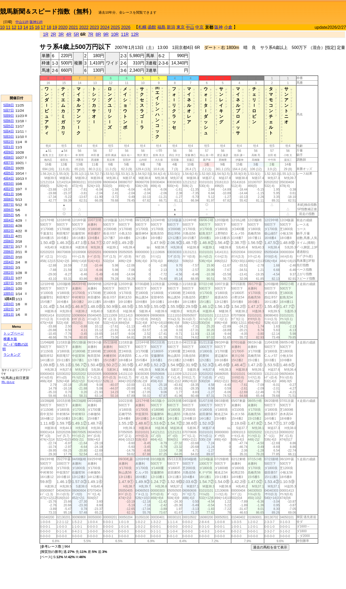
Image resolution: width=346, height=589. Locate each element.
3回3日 (8, 225)
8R (98, 34)
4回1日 (8, 194)
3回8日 (8, 199)
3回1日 (8, 236)
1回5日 (8, 294)
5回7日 (8, 110)
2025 (115, 27)
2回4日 (8, 262)
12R (135, 34)
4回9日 (8, 152)
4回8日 (8, 157)
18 (49, 27)
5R (76, 34)
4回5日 (8, 173)
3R (61, 34)
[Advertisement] (285, 9)
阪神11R (36, 22)
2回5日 (8, 257)
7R (90, 34)
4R (68, 34)
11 (8, 27)
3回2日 (8, 231)
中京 (199, 27)
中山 (190, 27)
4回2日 (8, 189)
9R (106, 34)
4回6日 (8, 168)
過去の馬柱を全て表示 (270, 547)
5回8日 (8, 105)
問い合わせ (8, 382)
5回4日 (8, 131)
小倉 (228, 27)
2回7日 (8, 246)
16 (37, 27)
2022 (84, 27)
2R (53, 34)
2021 (73, 27)
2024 (105, 27)
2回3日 (8, 267)
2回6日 (8, 252)
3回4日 (8, 220)
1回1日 (8, 314)
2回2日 (8, 273)
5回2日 (8, 142)
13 (20, 27)
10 (2, 27)
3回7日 (8, 205)
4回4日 (8, 178)
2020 (63, 27)
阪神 (218, 27)
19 (54, 27)
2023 (94, 27)
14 (25, 27)
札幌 (142, 27)
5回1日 (8, 147)
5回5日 (8, 126)
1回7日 (8, 283)
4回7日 (8, 163)
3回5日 (8, 215)
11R (125, 34)
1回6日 (8, 288)
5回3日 (8, 136)
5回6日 (8, 121)
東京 (180, 27)
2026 (126, 27)
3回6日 (8, 210)
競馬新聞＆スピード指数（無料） (47, 11)
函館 (152, 27)
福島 (161, 27)
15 (31, 27)
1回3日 (8, 304)
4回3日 (8, 184)
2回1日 (8, 278)
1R (45, 34)
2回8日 (8, 241)
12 (14, 27)
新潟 (171, 27)
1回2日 (8, 309)
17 (43, 27)
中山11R (22, 22)
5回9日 (8, 116)
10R (115, 34)
